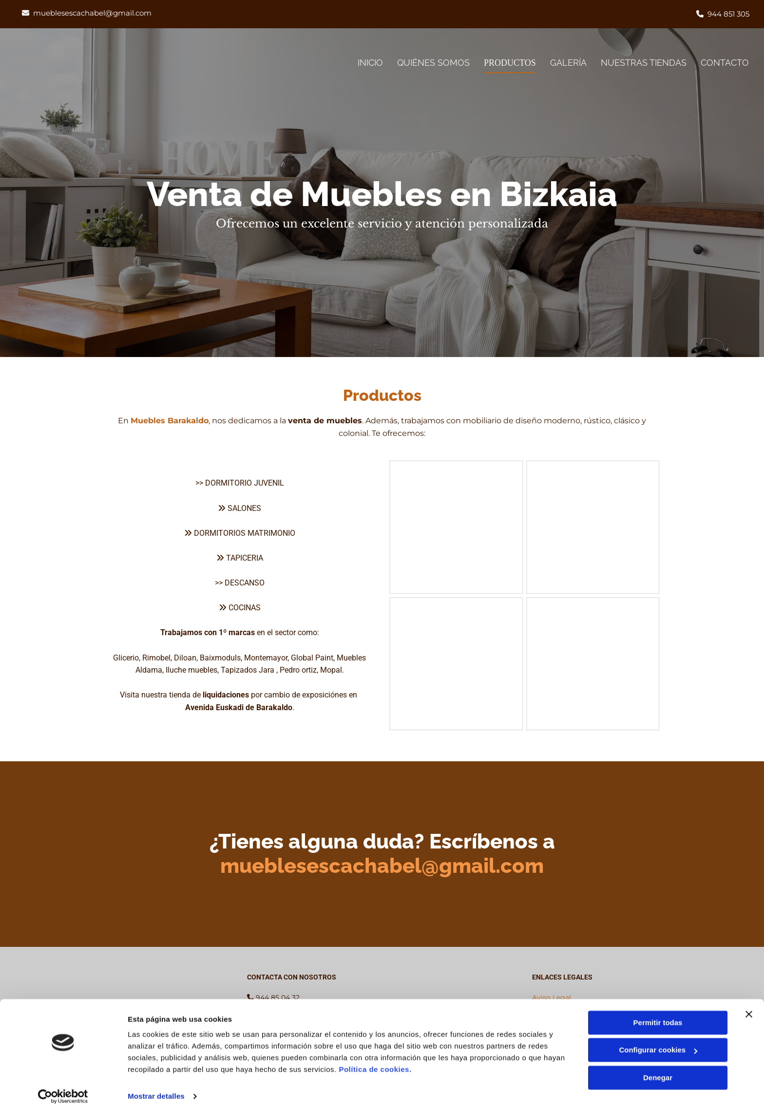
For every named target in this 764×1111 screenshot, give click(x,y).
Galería (568, 62)
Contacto (725, 62)
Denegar (657, 1073)
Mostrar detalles (156, 1092)
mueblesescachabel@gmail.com (92, 13)
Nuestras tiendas (644, 62)
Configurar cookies (658, 1045)
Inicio (366, 62)
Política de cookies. (375, 1065)
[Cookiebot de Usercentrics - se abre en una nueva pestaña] (63, 1092)
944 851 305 (728, 14)
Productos (507, 62)
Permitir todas (658, 1018)
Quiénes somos (429, 62)
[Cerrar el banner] (748, 1009)
